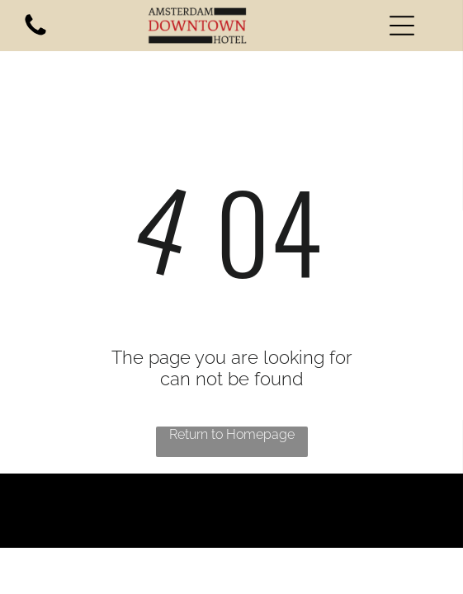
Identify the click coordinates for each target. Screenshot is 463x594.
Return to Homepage (232, 434)
